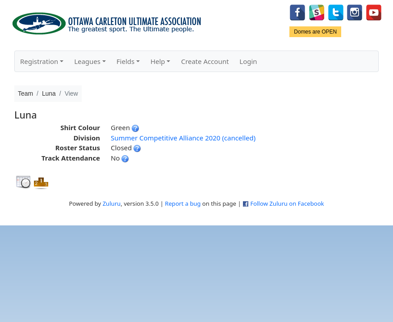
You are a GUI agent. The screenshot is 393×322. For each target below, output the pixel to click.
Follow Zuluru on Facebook (287, 203)
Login (248, 61)
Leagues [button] (87, 61)
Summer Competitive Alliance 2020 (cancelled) (183, 137)
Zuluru (112, 203)
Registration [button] (39, 61)
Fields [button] (125, 61)
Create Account (205, 61)
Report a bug (183, 203)
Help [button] (158, 61)
